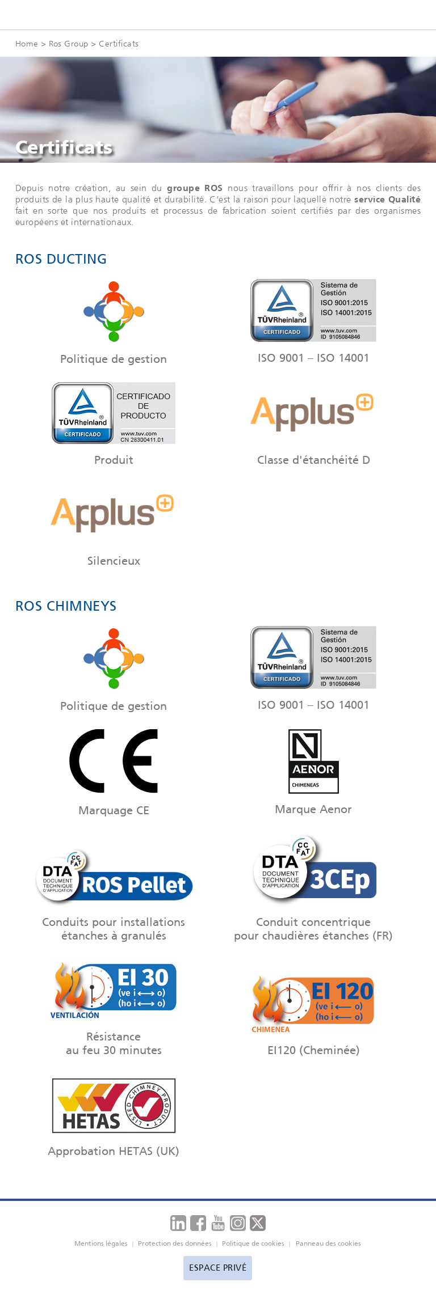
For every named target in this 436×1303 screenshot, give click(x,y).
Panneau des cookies (328, 1243)
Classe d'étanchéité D (314, 424)
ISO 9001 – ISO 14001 (314, 321)
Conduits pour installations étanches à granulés (113, 890)
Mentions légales (101, 1243)
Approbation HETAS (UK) (113, 1115)
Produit (113, 424)
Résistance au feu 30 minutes (113, 1007)
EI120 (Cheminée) (314, 1014)
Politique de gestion (113, 322)
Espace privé (217, 1268)
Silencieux (113, 525)
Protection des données (175, 1243)
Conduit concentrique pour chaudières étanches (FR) (314, 887)
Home (27, 43)
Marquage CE (113, 773)
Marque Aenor (314, 772)
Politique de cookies (253, 1243)
